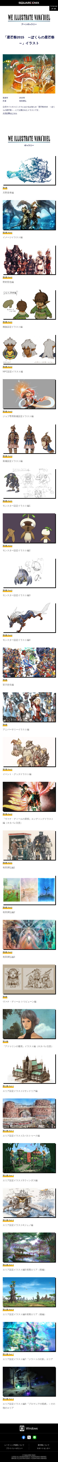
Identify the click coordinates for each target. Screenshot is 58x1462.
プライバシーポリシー (14, 1448)
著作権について (43, 1445)
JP (52, 9)
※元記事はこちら (10, 113)
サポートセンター (43, 1448)
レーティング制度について (14, 1445)
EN (55, 9)
